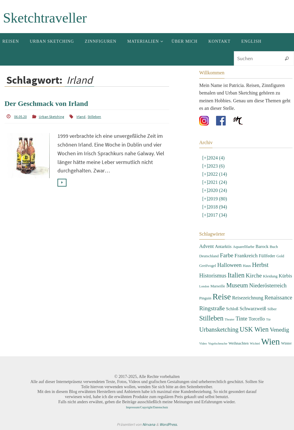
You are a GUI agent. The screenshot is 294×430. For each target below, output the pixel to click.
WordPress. (168, 424)
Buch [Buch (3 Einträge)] (274, 246)
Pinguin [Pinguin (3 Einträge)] (205, 298)
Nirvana (148, 424)
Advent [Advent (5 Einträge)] (206, 246)
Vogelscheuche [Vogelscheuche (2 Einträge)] (217, 343)
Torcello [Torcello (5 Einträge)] (257, 319)
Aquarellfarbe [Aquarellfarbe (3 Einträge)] (243, 246)
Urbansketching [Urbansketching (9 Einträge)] (218, 329)
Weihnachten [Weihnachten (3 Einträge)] (238, 343)
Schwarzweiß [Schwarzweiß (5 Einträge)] (253, 308)
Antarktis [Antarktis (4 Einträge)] (223, 246)
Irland (80, 116)
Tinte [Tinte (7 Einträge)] (241, 318)
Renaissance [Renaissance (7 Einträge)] (278, 297)
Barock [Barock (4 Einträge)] (261, 246)
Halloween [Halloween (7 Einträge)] (229, 265)
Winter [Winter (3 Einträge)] (286, 343)
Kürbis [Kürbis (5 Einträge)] (285, 276)
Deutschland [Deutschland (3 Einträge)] (209, 256)
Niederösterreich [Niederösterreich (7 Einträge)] (267, 285)
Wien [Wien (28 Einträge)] (270, 341)
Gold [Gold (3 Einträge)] (280, 256)
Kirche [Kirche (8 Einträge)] (254, 275)
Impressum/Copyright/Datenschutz (147, 407)
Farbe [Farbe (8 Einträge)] (227, 255)
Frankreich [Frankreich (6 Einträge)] (246, 255)
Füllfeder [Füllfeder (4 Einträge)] (267, 255)
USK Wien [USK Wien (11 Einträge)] (254, 329)
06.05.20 (20, 116)
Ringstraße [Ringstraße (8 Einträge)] (212, 308)
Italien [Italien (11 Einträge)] (235, 275)
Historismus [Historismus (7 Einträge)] (212, 275)
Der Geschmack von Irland (46, 103)
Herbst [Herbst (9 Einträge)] (260, 264)
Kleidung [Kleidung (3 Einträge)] (270, 276)
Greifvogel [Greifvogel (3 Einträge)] (207, 265)
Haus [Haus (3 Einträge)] (247, 265)
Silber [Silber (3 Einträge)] (272, 309)
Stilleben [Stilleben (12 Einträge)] (211, 318)
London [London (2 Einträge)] (204, 286)
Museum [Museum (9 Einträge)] (237, 285)
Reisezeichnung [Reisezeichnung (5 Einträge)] (247, 298)
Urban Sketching (51, 116)
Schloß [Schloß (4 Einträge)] (232, 308)
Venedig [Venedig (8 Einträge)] (279, 329)
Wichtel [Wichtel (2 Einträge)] (255, 343)
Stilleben (94, 116)
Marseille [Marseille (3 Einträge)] (217, 286)
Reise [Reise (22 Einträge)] (221, 296)
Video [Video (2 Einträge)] (203, 343)
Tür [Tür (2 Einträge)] (268, 319)
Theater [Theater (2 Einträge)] (230, 319)
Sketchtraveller (45, 18)
